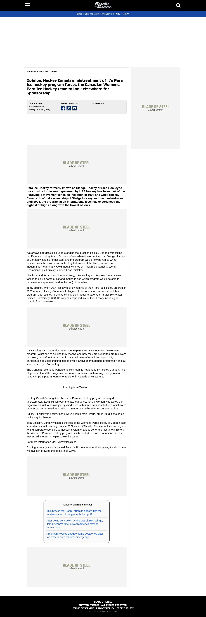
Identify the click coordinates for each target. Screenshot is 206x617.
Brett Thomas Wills (36, 107)
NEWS (54, 71)
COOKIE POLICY (125, 608)
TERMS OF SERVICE (83, 608)
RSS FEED (93, 611)
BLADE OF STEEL (34, 71)
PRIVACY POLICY (105, 608)
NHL (47, 71)
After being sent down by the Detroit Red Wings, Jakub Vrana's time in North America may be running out (74, 524)
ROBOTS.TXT (112, 611)
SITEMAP (101, 611)
